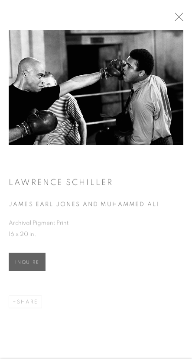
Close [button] (179, 19)
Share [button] (27, 302)
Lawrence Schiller (61, 184)
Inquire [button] (27, 263)
